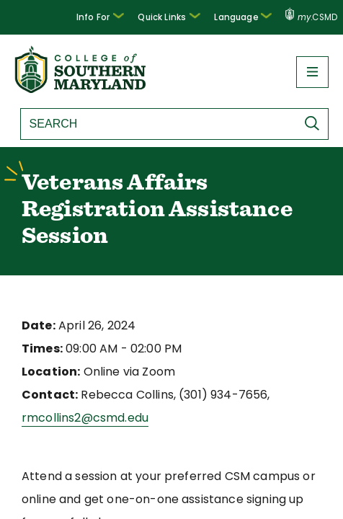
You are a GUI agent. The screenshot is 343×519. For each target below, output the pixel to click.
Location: (48, 371)
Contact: (45, 395)
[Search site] (151, 124)
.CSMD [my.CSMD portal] (311, 17)
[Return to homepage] (81, 89)
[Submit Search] (315, 123)
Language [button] (246, 15)
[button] (113, 17)
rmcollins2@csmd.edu (80, 418)
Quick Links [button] (177, 15)
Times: (40, 348)
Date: (36, 325)
